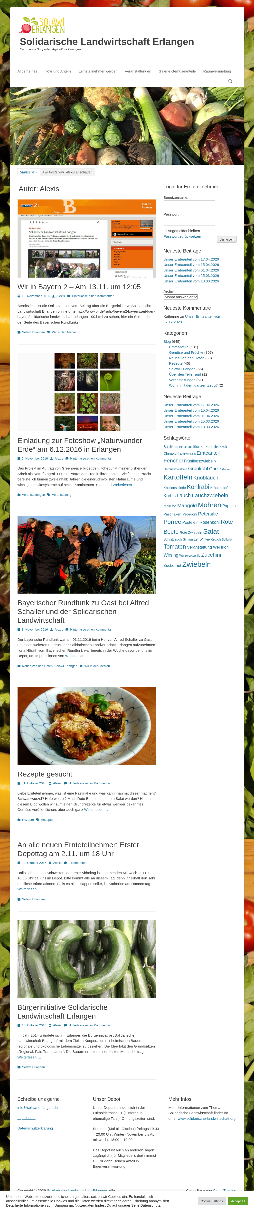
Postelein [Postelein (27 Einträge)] (190, 522)
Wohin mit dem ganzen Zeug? (193, 385)
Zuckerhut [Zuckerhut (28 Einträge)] (172, 565)
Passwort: (172, 214)
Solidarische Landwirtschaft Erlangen (107, 41)
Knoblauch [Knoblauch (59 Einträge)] (205, 478)
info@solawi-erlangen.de (38, 1107)
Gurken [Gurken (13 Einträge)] (226, 469)
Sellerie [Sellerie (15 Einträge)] (227, 539)
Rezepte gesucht (45, 774)
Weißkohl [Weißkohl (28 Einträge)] (221, 547)
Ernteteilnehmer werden (98, 71)
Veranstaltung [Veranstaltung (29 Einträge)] (199, 547)
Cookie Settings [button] (212, 1201)
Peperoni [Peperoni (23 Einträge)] (189, 514)
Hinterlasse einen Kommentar (92, 296)
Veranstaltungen (138, 71)
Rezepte (28, 820)
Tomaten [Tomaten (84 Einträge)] (175, 546)
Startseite (29, 172)
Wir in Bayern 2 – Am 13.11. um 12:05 (79, 287)
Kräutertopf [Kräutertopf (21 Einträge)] (218, 488)
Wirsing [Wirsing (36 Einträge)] (171, 555)
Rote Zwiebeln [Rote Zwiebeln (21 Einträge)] (191, 532)
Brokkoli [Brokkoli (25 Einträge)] (220, 446)
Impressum (27, 1118)
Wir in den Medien (64, 332)
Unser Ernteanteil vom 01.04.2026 (191, 270)
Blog (167, 341)
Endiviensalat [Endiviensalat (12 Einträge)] (188, 453)
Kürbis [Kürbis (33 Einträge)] (170, 495)
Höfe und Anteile (58, 71)
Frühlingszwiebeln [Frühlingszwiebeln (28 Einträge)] (200, 461)
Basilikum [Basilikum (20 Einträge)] (171, 447)
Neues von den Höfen (37, 666)
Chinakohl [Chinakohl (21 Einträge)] (171, 453)
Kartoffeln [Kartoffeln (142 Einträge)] (178, 477)
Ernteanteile (178, 347)
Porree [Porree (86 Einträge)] (172, 521)
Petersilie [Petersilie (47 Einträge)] (208, 513)
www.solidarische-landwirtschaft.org (207, 1118)
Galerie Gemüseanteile (177, 71)
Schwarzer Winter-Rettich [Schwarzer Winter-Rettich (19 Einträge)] (202, 539)
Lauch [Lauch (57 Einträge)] (184, 495)
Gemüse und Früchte (186, 352)
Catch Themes (224, 1190)
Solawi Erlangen (33, 332)
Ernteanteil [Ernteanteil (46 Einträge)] (208, 453)
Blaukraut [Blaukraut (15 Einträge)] (185, 447)
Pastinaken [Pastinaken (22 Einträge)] (172, 514)
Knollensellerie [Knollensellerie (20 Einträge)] (175, 488)
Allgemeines (28, 71)
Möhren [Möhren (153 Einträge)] (209, 505)
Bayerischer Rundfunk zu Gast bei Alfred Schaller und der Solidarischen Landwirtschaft (83, 611)
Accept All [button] (238, 1201)
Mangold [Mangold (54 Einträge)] (187, 505)
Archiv (169, 291)
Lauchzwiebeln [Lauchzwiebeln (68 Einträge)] (210, 495)
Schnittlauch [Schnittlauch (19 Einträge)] (173, 539)
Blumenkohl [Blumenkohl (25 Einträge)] (202, 446)
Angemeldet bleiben (184, 231)
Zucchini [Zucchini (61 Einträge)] (211, 555)
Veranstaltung (61, 495)
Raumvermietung (217, 71)
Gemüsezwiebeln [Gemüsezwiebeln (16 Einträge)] (175, 469)
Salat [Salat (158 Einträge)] (211, 531)
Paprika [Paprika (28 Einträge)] (229, 506)
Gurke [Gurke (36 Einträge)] (215, 468)
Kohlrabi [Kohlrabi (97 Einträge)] (198, 486)
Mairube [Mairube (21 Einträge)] (170, 506)
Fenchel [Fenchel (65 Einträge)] (173, 461)
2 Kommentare (79, 863)
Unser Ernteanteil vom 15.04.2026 (191, 264)
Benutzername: (176, 197)
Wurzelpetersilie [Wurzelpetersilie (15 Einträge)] (189, 555)
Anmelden (226, 239)
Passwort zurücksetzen (182, 236)
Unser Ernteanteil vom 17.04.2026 (191, 259)
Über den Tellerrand (185, 374)
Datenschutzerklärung (35, 1128)
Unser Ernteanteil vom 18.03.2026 (191, 281)
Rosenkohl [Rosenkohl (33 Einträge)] (209, 522)
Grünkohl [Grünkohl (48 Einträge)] (198, 468)
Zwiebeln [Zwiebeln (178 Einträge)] (196, 564)
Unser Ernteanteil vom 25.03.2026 (191, 275)
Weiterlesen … (125, 485)
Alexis (60, 296)
